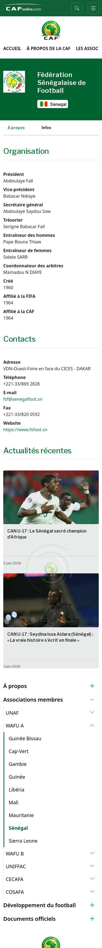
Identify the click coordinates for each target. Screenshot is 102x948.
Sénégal (18, 828)
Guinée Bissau (25, 738)
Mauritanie (21, 815)
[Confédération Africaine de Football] (23, 7)
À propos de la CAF (48, 48)
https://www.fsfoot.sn (25, 430)
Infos (46, 127)
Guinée (17, 776)
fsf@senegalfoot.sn (22, 399)
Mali (13, 802)
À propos (16, 127)
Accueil (12, 48)
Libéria (16, 789)
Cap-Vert (19, 751)
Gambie (18, 764)
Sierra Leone (23, 840)
